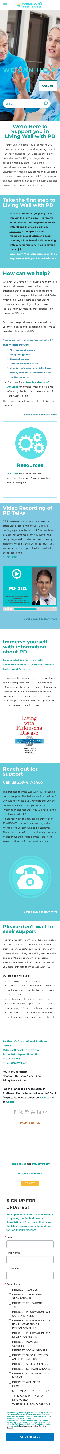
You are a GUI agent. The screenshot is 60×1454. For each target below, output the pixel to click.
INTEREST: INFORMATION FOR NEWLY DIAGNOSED (31, 1335)
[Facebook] (15, 1112)
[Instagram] (27, 1112)
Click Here (12, 473)
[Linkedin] (39, 1112)
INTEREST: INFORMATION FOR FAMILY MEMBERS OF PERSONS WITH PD (31, 1324)
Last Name (12, 1268)
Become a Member (30, 1173)
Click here (15, 231)
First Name (13, 1253)
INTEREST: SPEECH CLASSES (30, 1364)
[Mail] (45, 1112)
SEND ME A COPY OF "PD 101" (30, 1391)
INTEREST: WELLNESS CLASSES (26, 1384)
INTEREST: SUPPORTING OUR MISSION (30, 1375)
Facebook (45, 1097)
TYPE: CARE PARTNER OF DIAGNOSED (28, 1397)
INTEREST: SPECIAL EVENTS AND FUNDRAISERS (30, 1357)
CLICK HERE (10, 557)
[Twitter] (21, 1112)
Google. (10, 1101)
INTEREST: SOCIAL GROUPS (29, 1350)
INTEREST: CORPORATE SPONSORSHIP (27, 1296)
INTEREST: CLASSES (25, 1289)
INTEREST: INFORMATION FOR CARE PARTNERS (31, 1314)
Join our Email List (30, 1436)
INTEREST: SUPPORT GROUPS (31, 1368)
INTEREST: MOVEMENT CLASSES (26, 1343)
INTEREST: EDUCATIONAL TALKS (28, 1305)
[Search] (27, 103)
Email (9, 1237)
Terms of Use (18, 1163)
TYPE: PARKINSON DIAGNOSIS (31, 1404)
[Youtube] (33, 1112)
